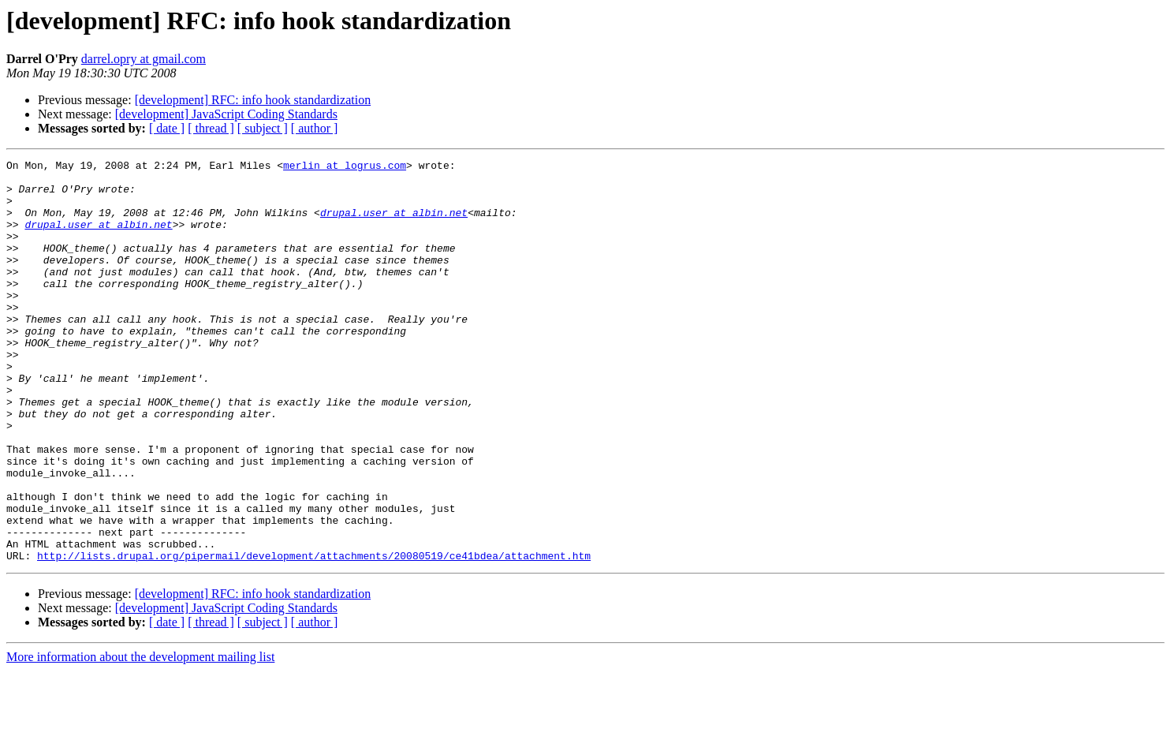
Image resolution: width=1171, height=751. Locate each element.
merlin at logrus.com (344, 167)
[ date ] (167, 128)
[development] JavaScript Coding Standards (226, 114)
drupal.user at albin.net (394, 224)
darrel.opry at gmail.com (143, 58)
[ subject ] (262, 128)
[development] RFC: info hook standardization (253, 99)
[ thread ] (211, 128)
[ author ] (314, 128)
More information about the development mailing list (140, 737)
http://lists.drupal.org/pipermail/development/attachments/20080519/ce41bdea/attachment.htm (314, 636)
